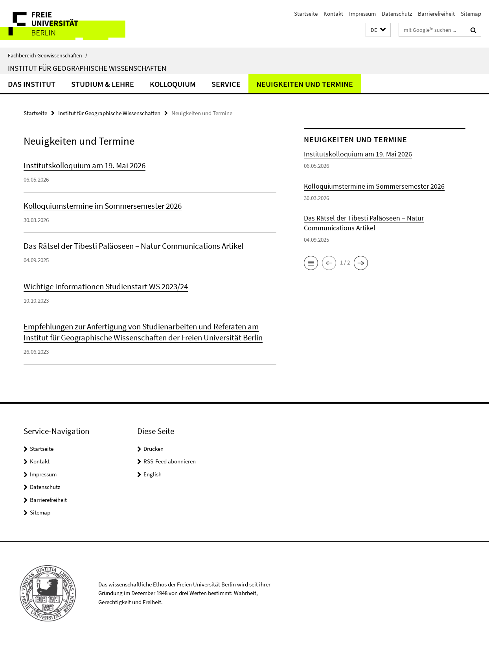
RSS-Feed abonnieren (169, 461)
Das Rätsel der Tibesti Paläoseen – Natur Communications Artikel (133, 246)
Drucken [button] (153, 448)
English (152, 474)
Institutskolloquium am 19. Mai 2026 (84, 165)
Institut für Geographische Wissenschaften (87, 68)
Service (226, 84)
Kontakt (333, 13)
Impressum (362, 13)
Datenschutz (397, 13)
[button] (378, 30)
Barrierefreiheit (436, 13)
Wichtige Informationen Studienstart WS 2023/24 (106, 286)
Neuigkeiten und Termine (304, 84)
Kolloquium (173, 84)
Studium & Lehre (102, 84)
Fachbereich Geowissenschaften (47, 55)
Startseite (306, 13)
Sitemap (471, 13)
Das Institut (31, 84)
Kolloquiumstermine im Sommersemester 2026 (103, 205)
